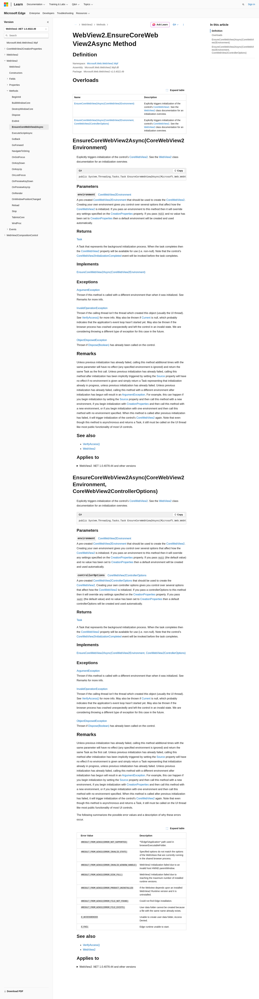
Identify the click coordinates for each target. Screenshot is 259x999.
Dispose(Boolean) (98, 345)
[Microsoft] (6, 4)
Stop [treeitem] (14, 211)
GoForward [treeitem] (17, 145)
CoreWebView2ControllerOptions (127, 575)
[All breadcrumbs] (75, 24)
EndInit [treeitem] (15, 121)
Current (146, 317)
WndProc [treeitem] (16, 223)
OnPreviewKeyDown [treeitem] (22, 181)
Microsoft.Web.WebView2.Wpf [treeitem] (22, 42)
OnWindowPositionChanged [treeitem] (26, 199)
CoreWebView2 (161, 107)
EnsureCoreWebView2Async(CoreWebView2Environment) (104, 103)
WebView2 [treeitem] (14, 66)
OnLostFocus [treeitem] (19, 175)
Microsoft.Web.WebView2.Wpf (102, 63)
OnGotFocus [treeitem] (18, 157)
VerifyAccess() (90, 317)
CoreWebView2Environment (114, 194)
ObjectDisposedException (92, 340)
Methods (101, 24)
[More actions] (183, 24)
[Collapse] (47, 22)
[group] (131, 177)
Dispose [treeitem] (16, 115)
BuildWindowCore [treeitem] (21, 103)
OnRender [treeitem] (17, 193)
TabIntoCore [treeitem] (18, 217)
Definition (217, 31)
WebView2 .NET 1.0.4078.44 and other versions (107, 465)
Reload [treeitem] (15, 205)
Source (161, 376)
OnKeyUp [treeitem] (17, 169)
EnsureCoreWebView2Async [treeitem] (27, 127)
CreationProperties (122, 213)
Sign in (251, 4)
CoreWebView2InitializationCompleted (99, 255)
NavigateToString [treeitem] (21, 151)
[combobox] (26, 29)
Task (79, 239)
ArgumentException (88, 290)
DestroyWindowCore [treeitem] (22, 109)
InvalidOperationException (92, 308)
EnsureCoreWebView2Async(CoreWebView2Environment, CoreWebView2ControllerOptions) (131, 653)
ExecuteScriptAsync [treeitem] (22, 133)
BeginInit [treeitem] (16, 97)
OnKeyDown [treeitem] (18, 163)
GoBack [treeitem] (16, 139)
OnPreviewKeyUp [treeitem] (21, 187)
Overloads (217, 35)
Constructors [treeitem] (15, 73)
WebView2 (87, 24)
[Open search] (243, 4)
